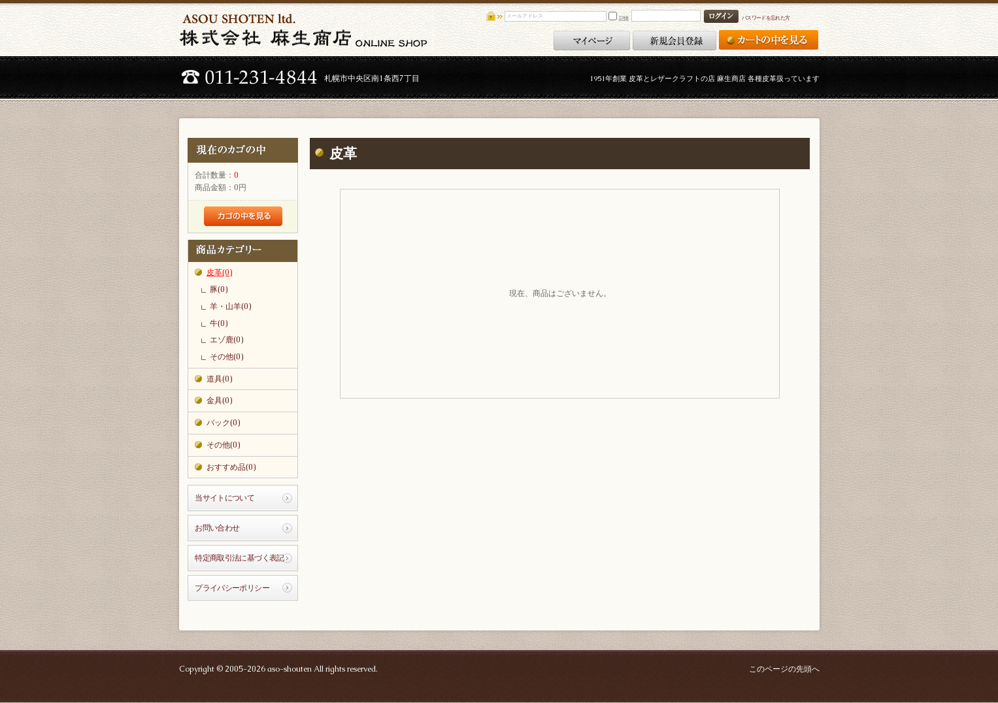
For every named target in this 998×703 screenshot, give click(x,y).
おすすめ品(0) (231, 467)
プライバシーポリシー (232, 588)
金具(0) (219, 400)
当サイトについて (224, 498)
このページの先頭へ (784, 669)
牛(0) (218, 323)
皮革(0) (219, 272)
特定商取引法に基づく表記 (239, 558)
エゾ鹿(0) (226, 340)
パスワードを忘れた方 (766, 17)
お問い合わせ (217, 528)
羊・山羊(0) (230, 306)
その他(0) (226, 357)
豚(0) (218, 289)
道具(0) (219, 379)
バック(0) (223, 422)
